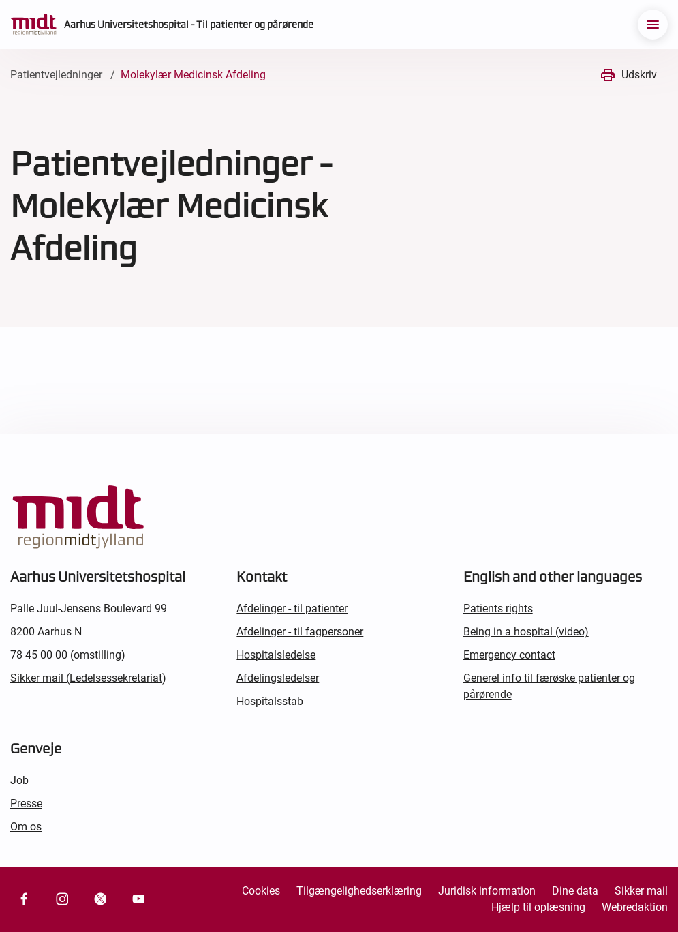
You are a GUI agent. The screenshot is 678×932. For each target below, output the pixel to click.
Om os (26, 826)
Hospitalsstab (269, 701)
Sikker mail (641, 890)
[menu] (653, 25)
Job (19, 780)
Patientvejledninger (56, 74)
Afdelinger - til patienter (292, 608)
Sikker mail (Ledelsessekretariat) (88, 678)
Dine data (575, 890)
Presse (26, 803)
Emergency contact (509, 654)
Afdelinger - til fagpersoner (299, 631)
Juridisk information (487, 890)
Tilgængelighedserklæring (359, 890)
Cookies (261, 890)
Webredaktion (635, 907)
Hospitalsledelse (275, 654)
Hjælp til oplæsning (538, 907)
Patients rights (498, 608)
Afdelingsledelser (277, 678)
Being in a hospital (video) (526, 631)
